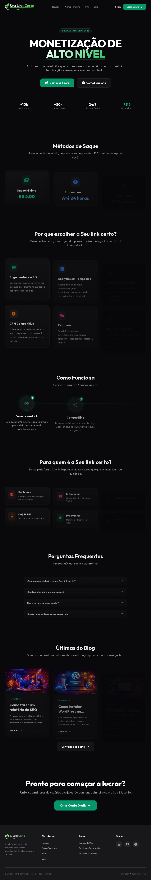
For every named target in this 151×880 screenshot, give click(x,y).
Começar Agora (57, 83)
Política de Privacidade (89, 848)
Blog (96, 6)
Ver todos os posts (75, 747)
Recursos (55, 6)
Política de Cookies (88, 853)
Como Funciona (72, 6)
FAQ (87, 6)
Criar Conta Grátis (75, 805)
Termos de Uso (86, 843)
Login (118, 6)
